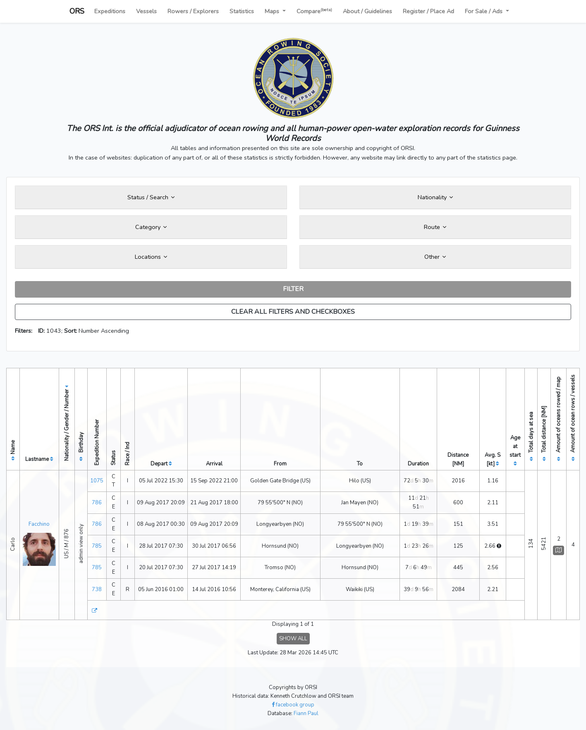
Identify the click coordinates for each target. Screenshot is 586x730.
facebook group (293, 705)
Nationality (435, 197)
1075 (96, 480)
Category (151, 227)
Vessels (146, 11)
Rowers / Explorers (193, 11)
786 (97, 502)
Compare (314, 11)
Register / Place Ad (428, 11)
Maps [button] (273, 11)
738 (97, 589)
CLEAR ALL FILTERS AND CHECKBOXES (293, 311)
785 (97, 546)
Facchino (39, 524)
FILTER (293, 288)
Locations (151, 257)
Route (435, 227)
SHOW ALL (293, 638)
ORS (76, 11)
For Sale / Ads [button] (484, 11)
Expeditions (109, 11)
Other (435, 257)
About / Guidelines (367, 11)
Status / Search (151, 197)
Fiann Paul (306, 713)
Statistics (242, 11)
